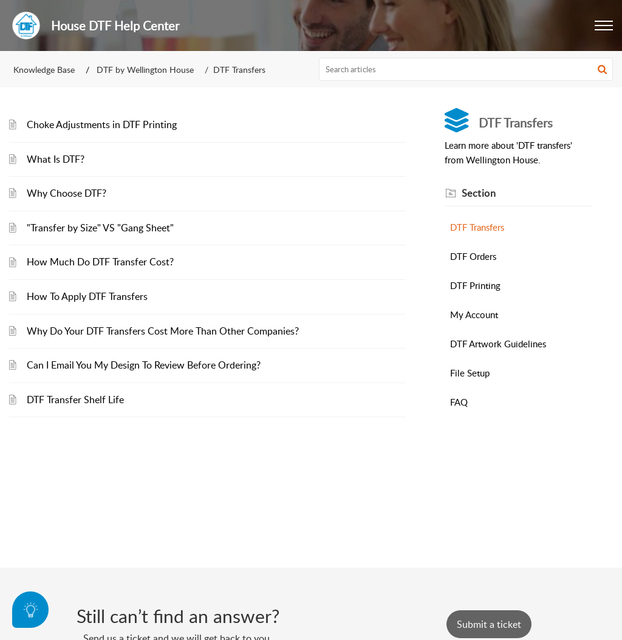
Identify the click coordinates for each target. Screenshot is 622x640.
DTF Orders (473, 256)
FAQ (459, 402)
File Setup (470, 373)
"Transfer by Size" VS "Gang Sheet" (100, 227)
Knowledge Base (44, 69)
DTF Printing (475, 285)
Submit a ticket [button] (489, 624)
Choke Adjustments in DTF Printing (102, 124)
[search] (466, 69)
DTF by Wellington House (145, 69)
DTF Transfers (477, 227)
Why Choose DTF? (66, 193)
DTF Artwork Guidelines (498, 344)
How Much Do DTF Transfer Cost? (100, 261)
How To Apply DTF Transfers (87, 296)
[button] (604, 25)
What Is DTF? (55, 159)
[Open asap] (30, 609)
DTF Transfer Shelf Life (75, 399)
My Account (474, 314)
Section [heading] (479, 193)
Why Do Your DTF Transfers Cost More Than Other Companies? (163, 331)
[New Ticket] (489, 624)
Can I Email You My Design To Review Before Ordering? (144, 365)
